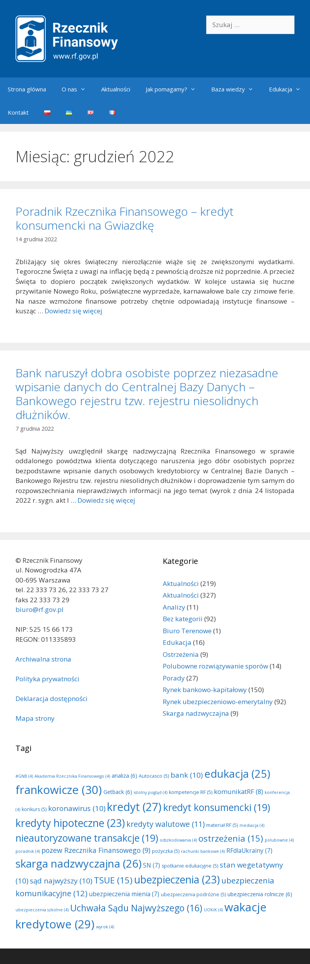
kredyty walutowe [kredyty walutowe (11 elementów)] (165, 824)
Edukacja (288, 89)
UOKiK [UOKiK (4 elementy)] (213, 909)
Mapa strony (35, 718)
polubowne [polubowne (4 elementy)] (279, 840)
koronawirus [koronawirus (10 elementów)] (76, 808)
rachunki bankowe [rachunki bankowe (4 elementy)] (203, 851)
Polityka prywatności (47, 678)
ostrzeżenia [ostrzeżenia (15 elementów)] (230, 838)
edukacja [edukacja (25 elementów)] (237, 773)
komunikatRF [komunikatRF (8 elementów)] (238, 791)
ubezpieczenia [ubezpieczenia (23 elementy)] (177, 879)
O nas (77, 89)
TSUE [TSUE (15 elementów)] (113, 880)
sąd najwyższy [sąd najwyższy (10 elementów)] (61, 880)
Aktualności (115, 89)
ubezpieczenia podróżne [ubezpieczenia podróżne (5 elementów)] (193, 894)
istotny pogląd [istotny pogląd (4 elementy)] (150, 792)
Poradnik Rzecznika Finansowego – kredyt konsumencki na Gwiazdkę (125, 218)
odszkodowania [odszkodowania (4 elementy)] (178, 840)
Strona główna (27, 89)
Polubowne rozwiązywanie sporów (215, 666)
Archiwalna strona (43, 659)
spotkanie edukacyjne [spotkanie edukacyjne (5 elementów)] (190, 866)
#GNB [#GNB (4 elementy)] (24, 776)
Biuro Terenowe (187, 630)
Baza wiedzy (236, 89)
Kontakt (18, 112)
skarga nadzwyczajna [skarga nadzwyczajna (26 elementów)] (78, 863)
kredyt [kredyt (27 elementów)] (134, 806)
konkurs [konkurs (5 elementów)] (34, 809)
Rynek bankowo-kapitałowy (205, 689)
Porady (174, 678)
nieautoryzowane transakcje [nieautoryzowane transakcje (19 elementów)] (87, 837)
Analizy (174, 607)
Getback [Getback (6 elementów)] (117, 792)
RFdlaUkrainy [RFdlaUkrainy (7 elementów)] (249, 851)
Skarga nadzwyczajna (196, 713)
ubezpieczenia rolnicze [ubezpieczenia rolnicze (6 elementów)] (259, 894)
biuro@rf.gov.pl (40, 609)
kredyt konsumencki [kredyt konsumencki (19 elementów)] (216, 807)
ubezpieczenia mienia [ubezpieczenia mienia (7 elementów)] (124, 894)
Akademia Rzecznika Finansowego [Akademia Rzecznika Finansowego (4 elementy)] (72, 776)
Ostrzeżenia (181, 654)
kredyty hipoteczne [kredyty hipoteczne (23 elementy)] (70, 823)
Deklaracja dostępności (52, 698)
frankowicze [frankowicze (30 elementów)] (59, 789)
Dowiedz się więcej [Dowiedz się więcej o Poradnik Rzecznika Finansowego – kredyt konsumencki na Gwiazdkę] (73, 310)
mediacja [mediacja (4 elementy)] (251, 825)
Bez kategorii (183, 618)
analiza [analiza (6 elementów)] (124, 775)
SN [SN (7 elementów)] (151, 865)
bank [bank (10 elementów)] (186, 775)
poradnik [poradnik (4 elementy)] (28, 851)
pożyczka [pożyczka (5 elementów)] (165, 851)
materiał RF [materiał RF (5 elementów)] (222, 825)
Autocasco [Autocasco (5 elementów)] (154, 776)
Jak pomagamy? (174, 89)
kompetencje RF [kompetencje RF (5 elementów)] (190, 792)
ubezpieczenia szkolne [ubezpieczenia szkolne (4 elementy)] (42, 909)
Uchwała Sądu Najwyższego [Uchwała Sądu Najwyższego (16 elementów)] (136, 908)
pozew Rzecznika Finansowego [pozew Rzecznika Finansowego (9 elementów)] (95, 850)
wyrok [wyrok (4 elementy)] (105, 927)
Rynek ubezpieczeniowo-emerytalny (218, 701)
